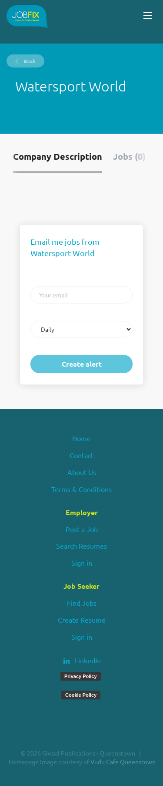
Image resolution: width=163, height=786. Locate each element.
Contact (81, 455)
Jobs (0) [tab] (129, 156)
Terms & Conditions (81, 489)
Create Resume (82, 619)
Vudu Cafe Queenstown (123, 762)
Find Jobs (81, 602)
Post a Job (82, 529)
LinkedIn (88, 660)
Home (81, 438)
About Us (81, 472)
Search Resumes (81, 545)
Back (29, 60)
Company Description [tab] (57, 156)
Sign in (81, 562)
